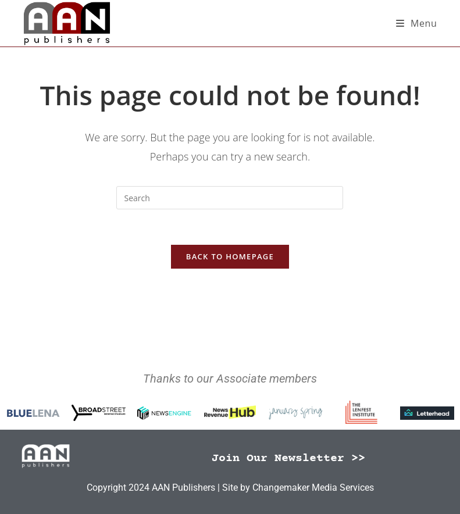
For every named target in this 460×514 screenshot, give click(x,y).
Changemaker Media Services (313, 487)
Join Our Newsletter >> (288, 458)
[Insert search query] (229, 197)
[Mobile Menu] (416, 23)
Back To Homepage (230, 256)
